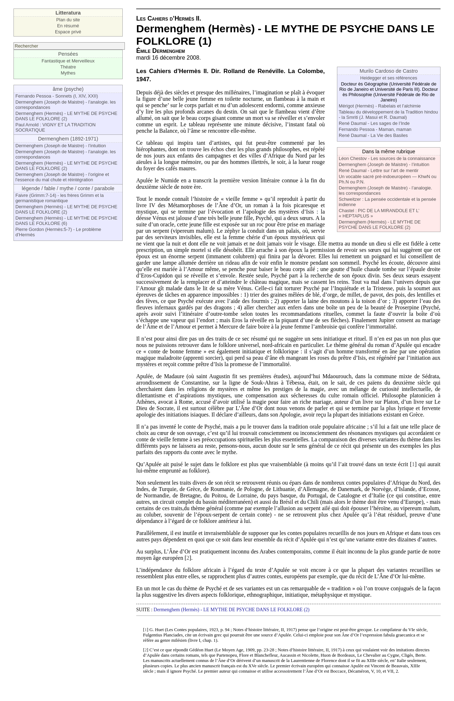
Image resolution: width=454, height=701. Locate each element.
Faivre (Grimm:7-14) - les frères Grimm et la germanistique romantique (59, 198)
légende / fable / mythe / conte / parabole (68, 188)
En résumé (68, 25)
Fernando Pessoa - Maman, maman (375, 129)
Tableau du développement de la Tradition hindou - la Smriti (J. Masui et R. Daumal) (388, 114)
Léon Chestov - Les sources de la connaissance (387, 158)
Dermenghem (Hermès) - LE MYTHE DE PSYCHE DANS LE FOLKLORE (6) (66, 220)
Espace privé (68, 31)
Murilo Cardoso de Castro (389, 71)
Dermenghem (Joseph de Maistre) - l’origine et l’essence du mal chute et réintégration (62, 177)
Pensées (68, 54)
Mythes (68, 73)
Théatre (68, 67)
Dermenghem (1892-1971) (68, 139)
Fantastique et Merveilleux (67, 61)
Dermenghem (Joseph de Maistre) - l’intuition (60, 145)
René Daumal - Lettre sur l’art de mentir (379, 170)
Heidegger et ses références (388, 78)
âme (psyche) (67, 89)
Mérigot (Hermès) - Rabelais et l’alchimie (380, 106)
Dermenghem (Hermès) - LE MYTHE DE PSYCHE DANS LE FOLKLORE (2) (66, 116)
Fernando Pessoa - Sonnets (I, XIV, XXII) (56, 96)
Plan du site (68, 19)
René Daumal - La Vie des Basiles (373, 135)
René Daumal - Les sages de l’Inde (374, 123)
